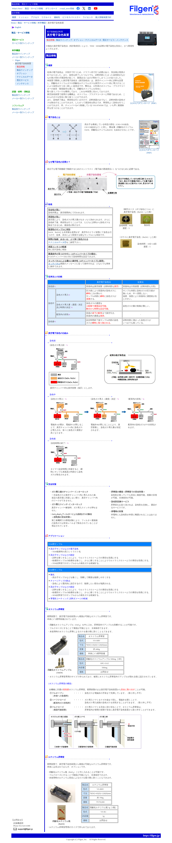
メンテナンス (23, 83)
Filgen (17, 60)
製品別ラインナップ (21, 54)
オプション (22, 73)
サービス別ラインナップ (23, 43)
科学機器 (42, 23)
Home (13, 23)
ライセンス (88, 17)
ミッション (24, 17)
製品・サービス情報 (34, 8)
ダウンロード (51, 8)
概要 (14, 17)
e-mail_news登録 (67, 8)
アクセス (35, 17)
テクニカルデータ (25, 77)
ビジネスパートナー (71, 17)
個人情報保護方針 (103, 17)
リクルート (46, 17)
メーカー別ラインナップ (23, 57)
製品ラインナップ (25, 70)
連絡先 (57, 17)
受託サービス (23, 80)
